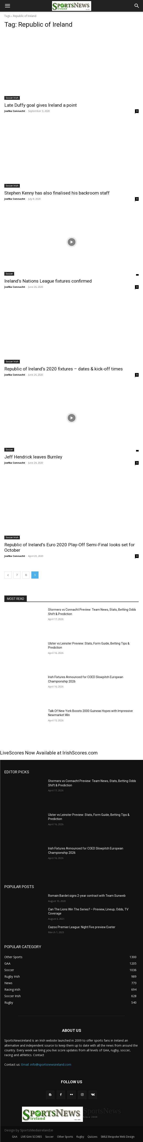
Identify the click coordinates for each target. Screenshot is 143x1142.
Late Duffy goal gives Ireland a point (40, 105)
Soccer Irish (12, 97)
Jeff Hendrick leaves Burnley (33, 457)
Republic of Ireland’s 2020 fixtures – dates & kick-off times (63, 368)
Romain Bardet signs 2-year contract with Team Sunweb (87, 895)
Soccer (9, 273)
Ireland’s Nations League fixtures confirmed (48, 281)
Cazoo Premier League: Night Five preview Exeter (81, 927)
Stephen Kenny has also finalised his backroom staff (57, 193)
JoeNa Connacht (14, 111)
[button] (7, 6)
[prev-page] (8, 575)
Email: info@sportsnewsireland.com (46, 1064)
